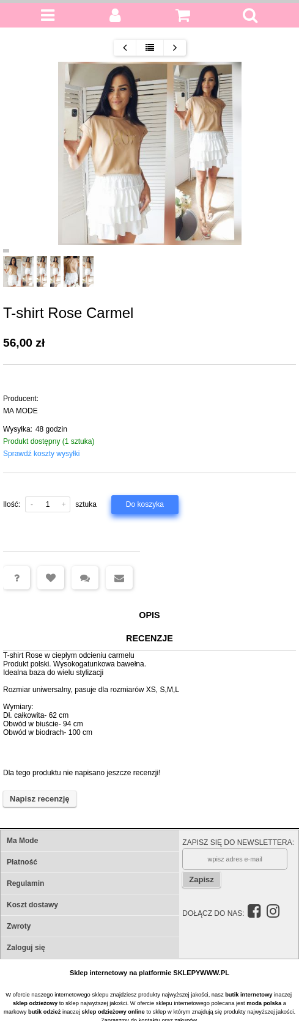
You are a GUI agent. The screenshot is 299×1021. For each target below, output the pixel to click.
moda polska (263, 1003)
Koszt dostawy (32, 905)
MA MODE (20, 411)
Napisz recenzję (40, 798)
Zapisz (201, 879)
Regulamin (25, 883)
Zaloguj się (26, 947)
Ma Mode (22, 840)
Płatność (22, 862)
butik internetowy (248, 995)
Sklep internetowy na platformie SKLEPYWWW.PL (149, 972)
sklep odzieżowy (35, 1003)
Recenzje (149, 638)
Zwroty (19, 926)
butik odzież (44, 1012)
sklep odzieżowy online (113, 1012)
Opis (149, 615)
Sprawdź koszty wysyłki (41, 453)
